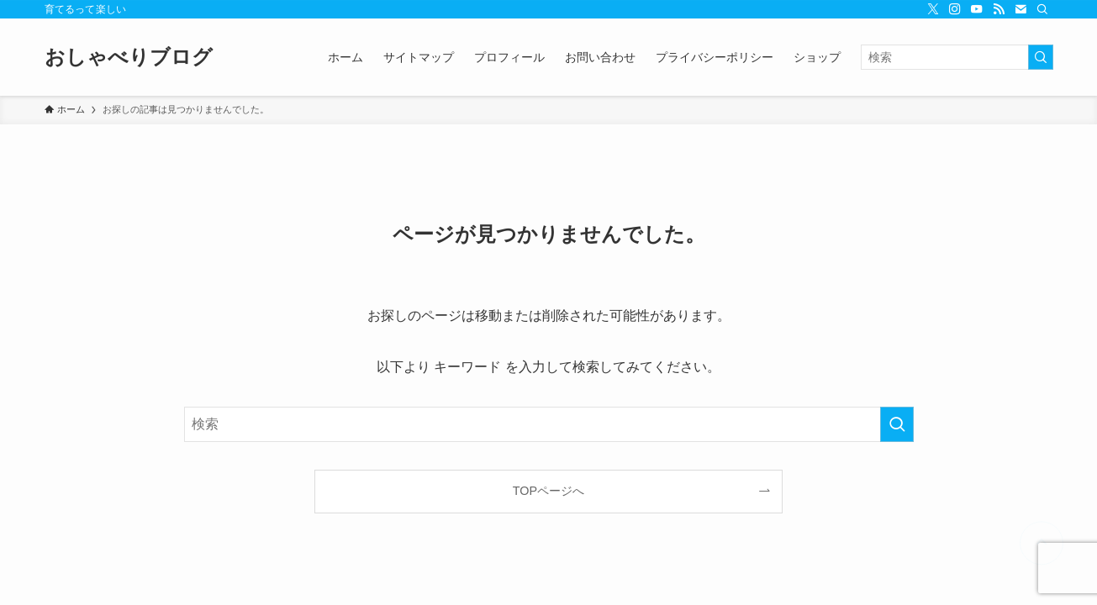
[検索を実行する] (1040, 57)
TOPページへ (548, 490)
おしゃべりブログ (129, 57)
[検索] (1042, 9)
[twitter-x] (933, 9)
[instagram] (955, 9)
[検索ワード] (957, 57)
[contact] (1020, 9)
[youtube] (977, 9)
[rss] (999, 9)
